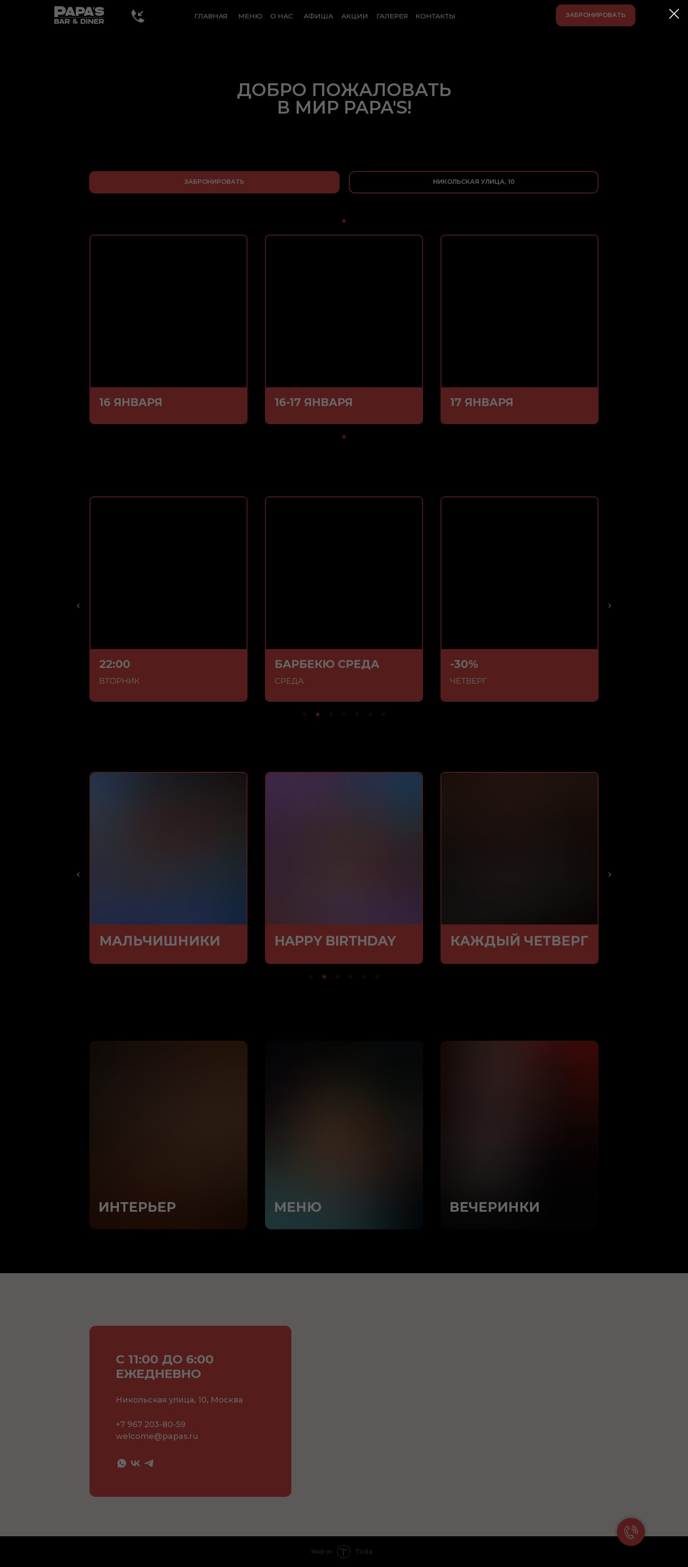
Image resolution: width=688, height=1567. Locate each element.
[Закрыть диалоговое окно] (674, 13)
